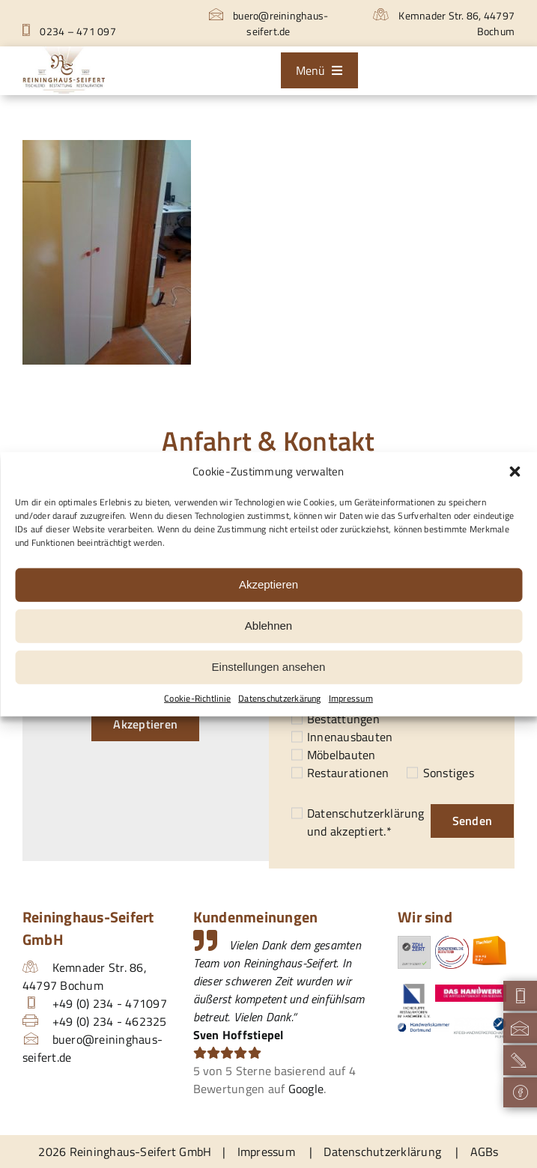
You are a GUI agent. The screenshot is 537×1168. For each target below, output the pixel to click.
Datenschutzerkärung (279, 698)
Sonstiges (448, 773)
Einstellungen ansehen (269, 666)
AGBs (484, 1152)
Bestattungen (343, 719)
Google (306, 1089)
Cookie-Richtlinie (197, 698)
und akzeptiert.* (366, 822)
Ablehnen (268, 625)
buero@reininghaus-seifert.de (269, 23)
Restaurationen (348, 773)
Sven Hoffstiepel (238, 1035)
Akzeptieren (268, 584)
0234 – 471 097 (69, 31)
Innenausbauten (349, 737)
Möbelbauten (341, 755)
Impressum (351, 698)
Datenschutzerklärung (366, 813)
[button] (514, 471)
